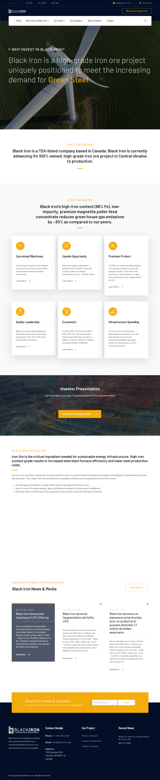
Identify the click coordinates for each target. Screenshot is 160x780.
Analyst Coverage (90, 746)
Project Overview (90, 736)
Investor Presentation (92, 741)
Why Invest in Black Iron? (137, 11)
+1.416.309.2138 (61, 736)
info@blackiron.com (61, 742)
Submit (126, 703)
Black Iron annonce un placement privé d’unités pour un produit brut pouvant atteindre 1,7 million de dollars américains (126, 623)
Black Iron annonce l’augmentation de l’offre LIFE (78, 617)
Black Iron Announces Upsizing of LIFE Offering (32, 615)
